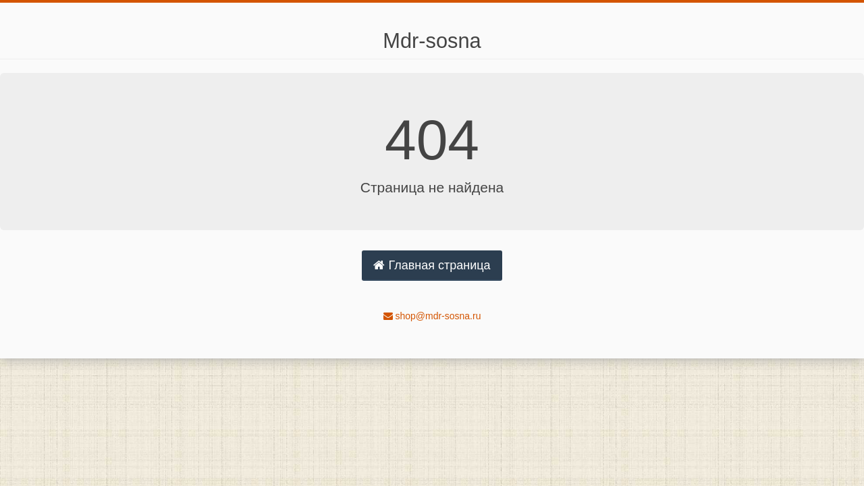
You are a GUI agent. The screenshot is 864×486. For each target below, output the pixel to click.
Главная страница (431, 265)
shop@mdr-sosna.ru (432, 315)
